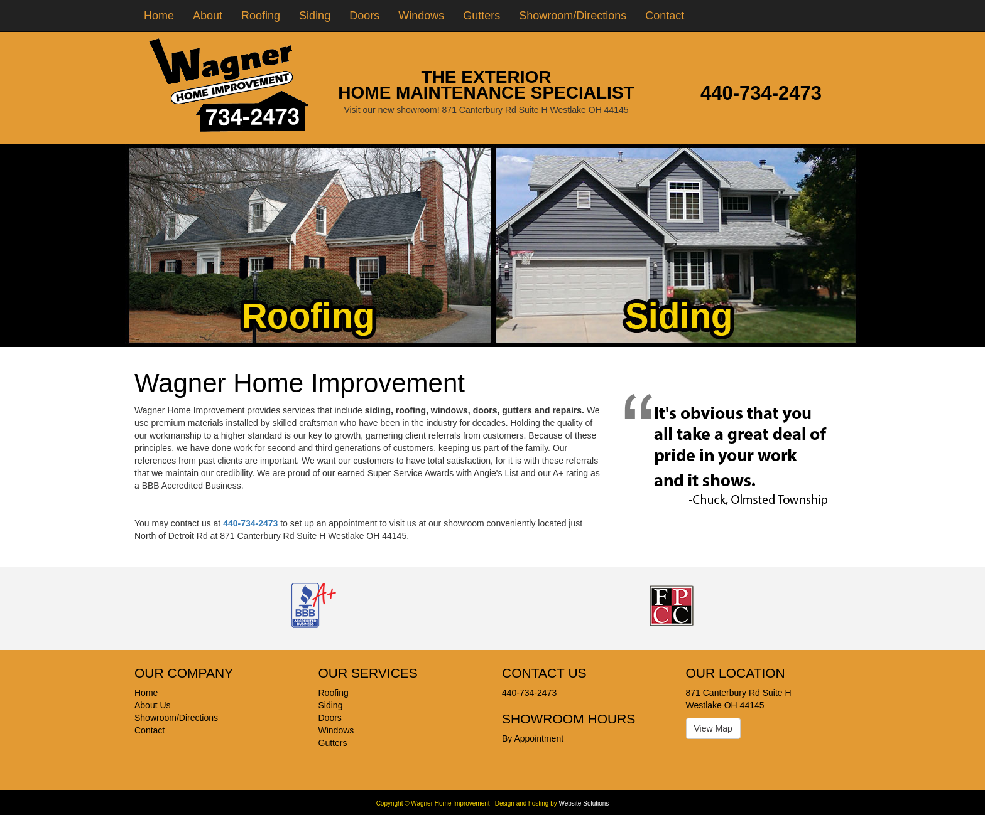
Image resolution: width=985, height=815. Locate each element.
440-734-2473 (761, 93)
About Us (152, 705)
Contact (664, 15)
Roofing (260, 15)
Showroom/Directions (572, 15)
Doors (364, 15)
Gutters (481, 15)
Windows (421, 15)
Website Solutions (583, 803)
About (207, 15)
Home (159, 15)
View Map (713, 728)
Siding (314, 15)
